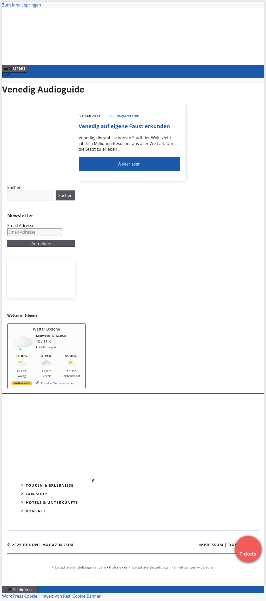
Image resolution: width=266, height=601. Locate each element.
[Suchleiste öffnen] (6, 75)
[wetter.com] (21, 384)
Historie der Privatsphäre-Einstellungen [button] (140, 567)
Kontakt (36, 510)
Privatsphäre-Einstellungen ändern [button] (78, 567)
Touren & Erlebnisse (50, 485)
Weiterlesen (129, 164)
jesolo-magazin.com (122, 115)
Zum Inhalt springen (21, 5)
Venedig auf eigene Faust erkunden (124, 126)
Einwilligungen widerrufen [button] (194, 567)
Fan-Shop (36, 493)
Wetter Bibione (46, 329)
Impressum (210, 544)
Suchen (14, 187)
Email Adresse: (21, 225)
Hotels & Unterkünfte (52, 502)
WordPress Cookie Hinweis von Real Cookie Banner (51, 596)
